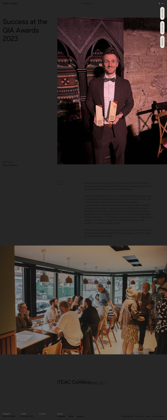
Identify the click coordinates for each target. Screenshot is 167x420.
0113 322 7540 (27, 416)
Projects (162, 28)
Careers (148, 416)
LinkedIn (80, 416)
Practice (162, 13)
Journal (162, 42)
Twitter (71, 416)
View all (88, 3)
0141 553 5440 (9, 416)
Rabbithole (161, 416)
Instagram (61, 416)
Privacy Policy (139, 416)
